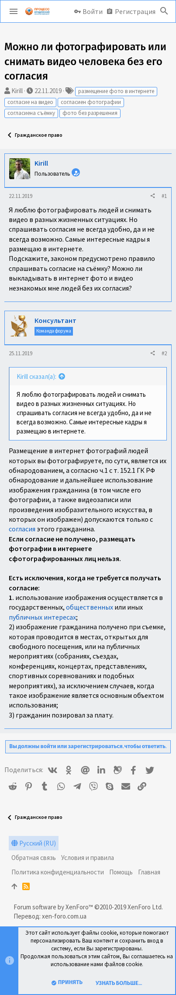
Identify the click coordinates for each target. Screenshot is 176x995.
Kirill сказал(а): (36, 376)
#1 (164, 196)
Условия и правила (87, 857)
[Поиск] (164, 11)
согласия (22, 528)
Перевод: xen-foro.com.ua (50, 916)
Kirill (17, 91)
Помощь (121, 872)
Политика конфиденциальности (57, 872)
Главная (149, 872)
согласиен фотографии (91, 102)
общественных (89, 607)
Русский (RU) (33, 843)
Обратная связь (33, 857)
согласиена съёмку (31, 113)
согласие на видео (30, 102)
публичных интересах (42, 617)
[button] (13, 11)
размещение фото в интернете (116, 91)
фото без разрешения (89, 113)
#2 (164, 353)
